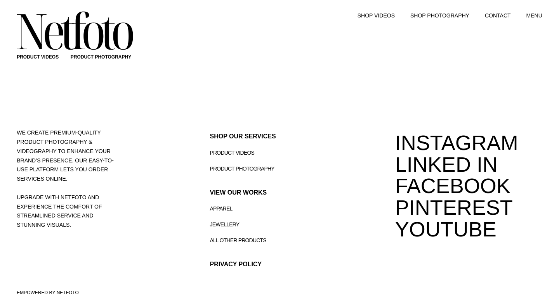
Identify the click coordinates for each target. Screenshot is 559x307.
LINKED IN (446, 164)
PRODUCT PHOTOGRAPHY (101, 57)
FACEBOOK (452, 185)
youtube (446, 229)
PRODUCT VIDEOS (38, 57)
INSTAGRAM (456, 142)
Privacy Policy (236, 264)
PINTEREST (454, 207)
